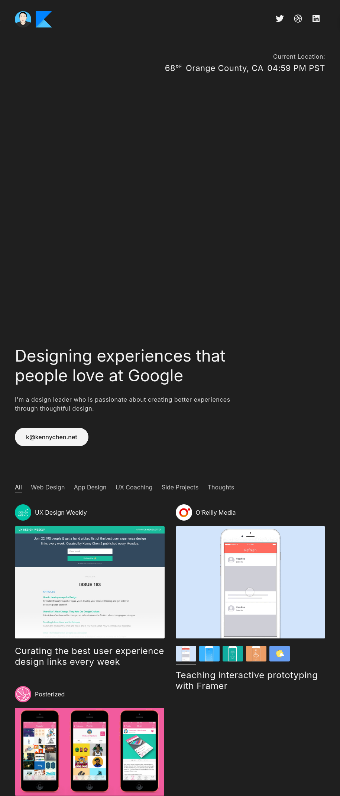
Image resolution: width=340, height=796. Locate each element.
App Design (90, 487)
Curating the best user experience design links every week (89, 656)
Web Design (48, 487)
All (18, 487)
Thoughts (221, 487)
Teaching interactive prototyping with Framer (247, 680)
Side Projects (180, 487)
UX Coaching (134, 487)
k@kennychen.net (51, 437)
